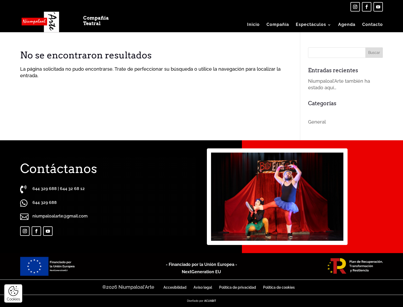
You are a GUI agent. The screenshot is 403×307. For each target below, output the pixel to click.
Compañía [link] (277, 24)
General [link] (317, 122)
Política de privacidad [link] (237, 287)
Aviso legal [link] (203, 287)
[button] (374, 52)
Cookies (13, 293)
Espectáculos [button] (311, 24)
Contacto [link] (372, 24)
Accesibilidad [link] (174, 287)
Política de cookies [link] (279, 287)
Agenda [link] (346, 24)
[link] (355, 7)
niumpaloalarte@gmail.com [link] (60, 216)
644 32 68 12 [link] (72, 188)
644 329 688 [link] (44, 188)
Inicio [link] (253, 24)
